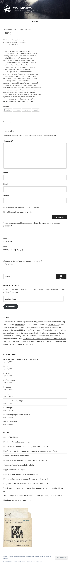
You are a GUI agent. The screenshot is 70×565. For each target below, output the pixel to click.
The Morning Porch (19, 336)
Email (6, 184)
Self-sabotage (9, 380)
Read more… (29, 344)
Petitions (6, 366)
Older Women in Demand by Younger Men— (20, 359)
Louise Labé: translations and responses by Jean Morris (25, 460)
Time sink (7, 394)
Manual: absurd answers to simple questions (20, 474)
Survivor (6, 373)
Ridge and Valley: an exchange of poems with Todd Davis (25, 484)
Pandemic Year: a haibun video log (16, 442)
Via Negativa (22, 8)
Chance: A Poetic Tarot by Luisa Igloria (18, 465)
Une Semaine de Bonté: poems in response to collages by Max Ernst (30, 451)
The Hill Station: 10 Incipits (13, 401)
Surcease (7, 387)
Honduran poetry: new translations (17, 500)
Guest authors (13, 327)
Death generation (10, 422)
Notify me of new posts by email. (19, 212)
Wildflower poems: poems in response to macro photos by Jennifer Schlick (32, 496)
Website (6, 196)
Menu (35, 21)
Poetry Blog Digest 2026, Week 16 (17, 415)
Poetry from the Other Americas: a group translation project (27, 447)
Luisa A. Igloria (25, 29)
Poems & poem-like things (16, 122)
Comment (8, 141)
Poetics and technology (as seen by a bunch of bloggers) (25, 479)
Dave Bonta (19, 324)
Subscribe (10, 306)
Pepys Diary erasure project (14, 470)
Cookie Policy (39, 561)
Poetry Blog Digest (10, 437)
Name (6, 172)
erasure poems (54, 327)
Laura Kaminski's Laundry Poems (16, 456)
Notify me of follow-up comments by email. (23, 207)
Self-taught (7, 408)
